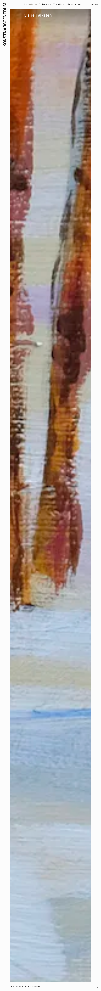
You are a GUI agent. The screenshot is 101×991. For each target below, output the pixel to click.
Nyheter (69, 4)
